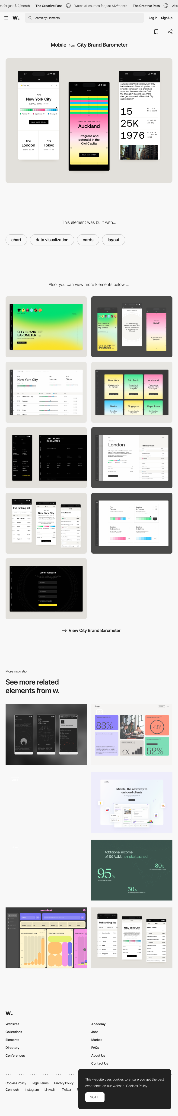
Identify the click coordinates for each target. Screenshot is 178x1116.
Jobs (94, 1032)
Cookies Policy (16, 1083)
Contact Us (99, 1063)
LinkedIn (50, 1089)
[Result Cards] (131, 523)
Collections (14, 1032)
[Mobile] (131, 326)
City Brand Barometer (102, 44)
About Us (98, 1055)
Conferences (15, 1055)
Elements (12, 1040)
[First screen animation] (46, 870)
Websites (12, 1024)
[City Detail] (131, 457)
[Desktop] (46, 326)
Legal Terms (40, 1083)
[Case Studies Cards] (131, 392)
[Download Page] (46, 588)
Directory (12, 1047)
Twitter (66, 1089)
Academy (98, 1024)
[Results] (46, 802)
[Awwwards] (16, 18)
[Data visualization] (131, 870)
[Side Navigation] (46, 457)
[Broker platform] (131, 802)
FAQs (95, 1047)
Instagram (32, 1089)
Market (96, 1040)
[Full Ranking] (46, 523)
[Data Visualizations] (46, 734)
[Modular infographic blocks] (131, 734)
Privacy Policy (63, 1083)
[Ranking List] (46, 392)
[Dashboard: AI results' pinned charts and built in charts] (46, 937)
